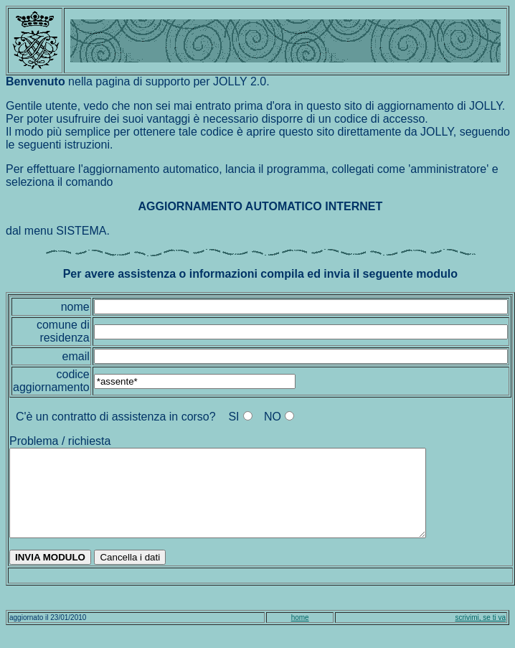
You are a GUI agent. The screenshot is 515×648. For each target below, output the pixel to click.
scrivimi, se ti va (480, 635)
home (300, 635)
